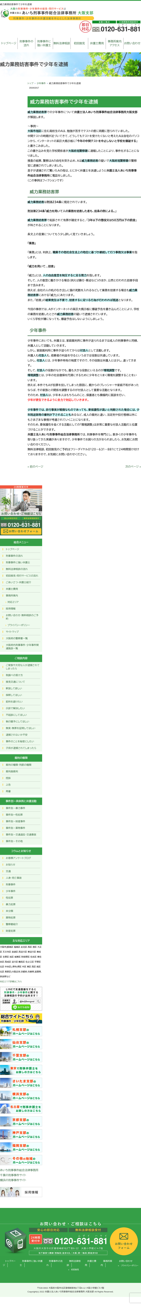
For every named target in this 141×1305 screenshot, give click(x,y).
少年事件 (41, 83)
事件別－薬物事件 (15, 828)
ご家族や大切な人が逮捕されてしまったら (23, 667)
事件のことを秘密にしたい (20, 741)
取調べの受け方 (14, 675)
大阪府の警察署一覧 (17, 638)
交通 (8, 871)
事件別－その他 (14, 841)
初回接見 (79, 43)
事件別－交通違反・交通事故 (21, 834)
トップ (30, 83)
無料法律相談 (61, 43)
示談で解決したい (15, 708)
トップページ (8, 43)
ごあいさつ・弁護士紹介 (18, 582)
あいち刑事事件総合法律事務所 (19, 1170)
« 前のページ (35, 466)
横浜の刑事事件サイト (13, 1180)
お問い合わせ (132, 43)
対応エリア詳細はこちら (11, 981)
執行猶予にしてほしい (17, 721)
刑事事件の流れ (26, 43)
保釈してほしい (14, 695)
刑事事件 (11, 884)
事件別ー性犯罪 (14, 814)
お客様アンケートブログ (18, 858)
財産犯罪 (11, 930)
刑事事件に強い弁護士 (44, 43)
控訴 (8, 778)
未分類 (9, 911)
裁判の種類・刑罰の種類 (18, 764)
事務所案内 (12, 595)
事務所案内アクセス (115, 43)
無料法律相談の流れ (17, 569)
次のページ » (133, 466)
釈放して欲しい (14, 688)
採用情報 (11, 608)
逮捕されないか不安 (17, 734)
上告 (8, 784)
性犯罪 (9, 897)
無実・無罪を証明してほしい (20, 728)
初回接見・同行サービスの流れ (22, 575)
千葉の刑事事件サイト (13, 1175)
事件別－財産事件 (15, 821)
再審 (8, 791)
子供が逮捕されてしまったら (21, 748)
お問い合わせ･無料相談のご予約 (22, 617)
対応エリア (13, 602)
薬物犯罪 (11, 917)
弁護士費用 (97, 43)
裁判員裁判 (12, 771)
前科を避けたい (14, 701)
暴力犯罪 (11, 904)
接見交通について (15, 681)
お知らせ (10, 864)
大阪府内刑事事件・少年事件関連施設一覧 (22, 647)
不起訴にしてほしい (16, 715)
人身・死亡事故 (14, 878)
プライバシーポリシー (18, 625)
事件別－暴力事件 (15, 808)
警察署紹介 (12, 924)
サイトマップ (12, 631)
